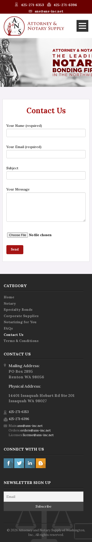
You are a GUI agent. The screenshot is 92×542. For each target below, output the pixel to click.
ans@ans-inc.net (49, 11)
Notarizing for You (20, 322)
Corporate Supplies (21, 316)
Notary (10, 303)
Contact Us (13, 334)
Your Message (46, 204)
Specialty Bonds (18, 309)
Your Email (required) (46, 151)
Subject (46, 173)
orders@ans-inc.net (35, 430)
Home (9, 297)
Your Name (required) (46, 130)
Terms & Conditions (21, 341)
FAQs (8, 328)
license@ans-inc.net (38, 435)
